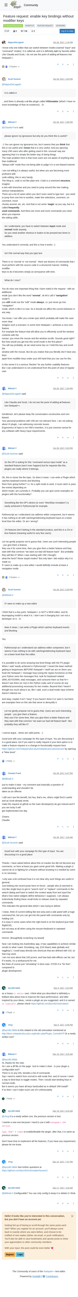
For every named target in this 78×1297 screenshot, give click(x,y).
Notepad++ (49, 1271)
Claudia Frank (14, 773)
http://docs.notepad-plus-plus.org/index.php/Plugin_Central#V (32, 1033)
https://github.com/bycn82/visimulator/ (50, 1003)
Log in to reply (67, 31)
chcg (10, 1025)
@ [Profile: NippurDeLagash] (11, 84)
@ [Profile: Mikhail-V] (7, 595)
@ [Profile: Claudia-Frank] (10, 127)
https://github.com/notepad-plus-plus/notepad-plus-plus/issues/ (33, 749)
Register (10, 1254)
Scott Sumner (14, 79)
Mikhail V (12, 122)
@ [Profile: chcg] (5, 1116)
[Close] (72, 1216)
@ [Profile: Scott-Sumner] (10, 453)
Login (20, 1254)
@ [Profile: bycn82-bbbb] (9, 1030)
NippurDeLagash (16, 42)
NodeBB (36, 1276)
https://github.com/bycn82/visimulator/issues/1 (25, 1170)
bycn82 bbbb (14, 988)
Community (31, 5)
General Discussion (13, 26)
